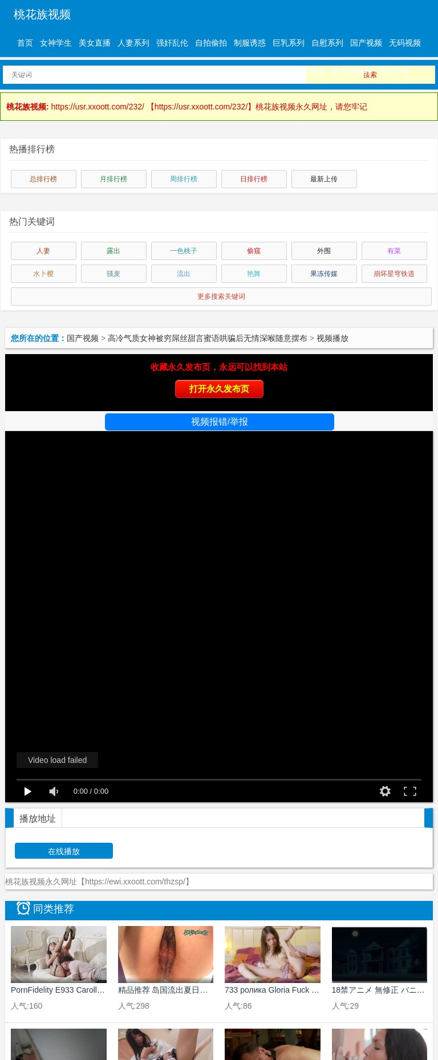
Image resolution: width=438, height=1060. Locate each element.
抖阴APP (64, 99)
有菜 (394, 251)
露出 (113, 251)
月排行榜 (113, 179)
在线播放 (64, 851)
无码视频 (405, 42)
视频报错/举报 (219, 422)
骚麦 (113, 274)
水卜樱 (43, 274)
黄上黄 (29, 99)
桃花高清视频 (111, 99)
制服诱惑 (250, 42)
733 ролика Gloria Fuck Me (274, 989)
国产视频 (366, 42)
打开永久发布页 (219, 388)
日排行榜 (253, 179)
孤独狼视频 (270, 71)
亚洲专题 (395, 71)
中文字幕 (72, 71)
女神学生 (56, 42)
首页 (25, 42)
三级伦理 (227, 71)
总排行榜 (43, 179)
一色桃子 (183, 251)
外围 (324, 251)
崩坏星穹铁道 (394, 274)
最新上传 (324, 179)
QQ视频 (311, 71)
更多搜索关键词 (221, 296)
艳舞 (254, 274)
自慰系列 (327, 42)
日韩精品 (111, 71)
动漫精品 (188, 71)
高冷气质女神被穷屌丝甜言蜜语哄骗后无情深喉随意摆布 (207, 338)
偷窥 (254, 251)
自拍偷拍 (211, 42)
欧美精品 (149, 71)
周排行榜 (183, 179)
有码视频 (33, 71)
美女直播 (95, 42)
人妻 (43, 251)
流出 (183, 274)
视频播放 (332, 338)
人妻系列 (133, 42)
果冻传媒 (324, 274)
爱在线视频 (352, 71)
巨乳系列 (289, 42)
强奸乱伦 (172, 42)
